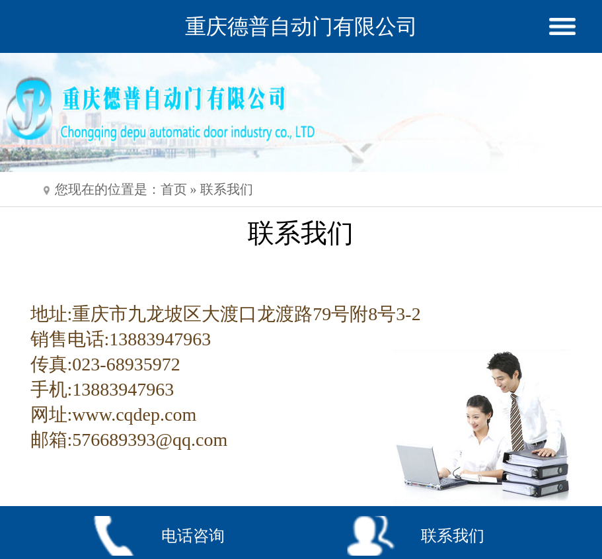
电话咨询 (193, 535)
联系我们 (226, 189)
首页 (174, 189)
